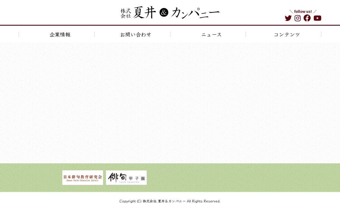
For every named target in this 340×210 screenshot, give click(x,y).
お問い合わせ (135, 34)
